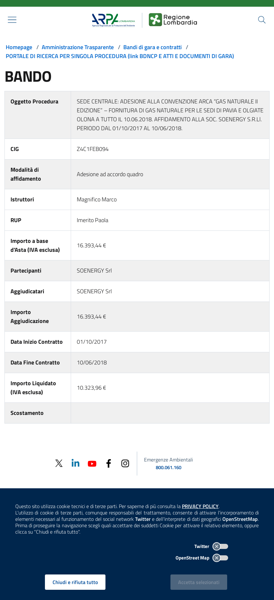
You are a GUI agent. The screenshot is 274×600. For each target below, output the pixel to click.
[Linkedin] (75, 463)
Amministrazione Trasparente (78, 47)
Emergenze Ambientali (168, 459)
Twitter (211, 546)
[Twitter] (59, 463)
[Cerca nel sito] (262, 20)
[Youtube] (92, 463)
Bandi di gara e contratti (152, 47)
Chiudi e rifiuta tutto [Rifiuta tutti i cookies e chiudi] (75, 582)
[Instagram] (125, 463)
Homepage (19, 47)
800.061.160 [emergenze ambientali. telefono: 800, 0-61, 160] (168, 467)
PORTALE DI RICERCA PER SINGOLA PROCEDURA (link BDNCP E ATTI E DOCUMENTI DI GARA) (120, 56)
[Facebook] (109, 463)
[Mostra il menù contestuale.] (12, 20)
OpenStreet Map (202, 557)
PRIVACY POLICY (200, 506)
